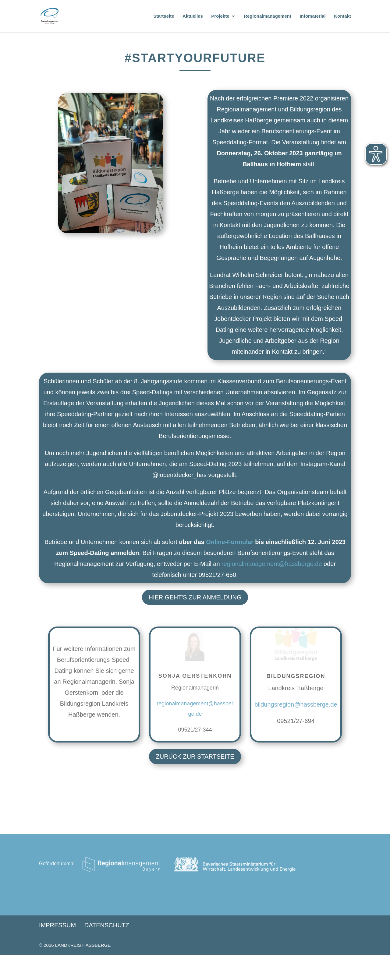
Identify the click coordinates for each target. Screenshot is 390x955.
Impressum (57, 925)
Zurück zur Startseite (195, 756)
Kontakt (342, 16)
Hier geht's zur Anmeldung (195, 597)
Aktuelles (193, 16)
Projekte (220, 16)
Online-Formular (230, 542)
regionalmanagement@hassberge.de (272, 563)
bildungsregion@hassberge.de (295, 704)
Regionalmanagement (267, 16)
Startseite (163, 16)
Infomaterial (313, 16)
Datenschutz (106, 925)
